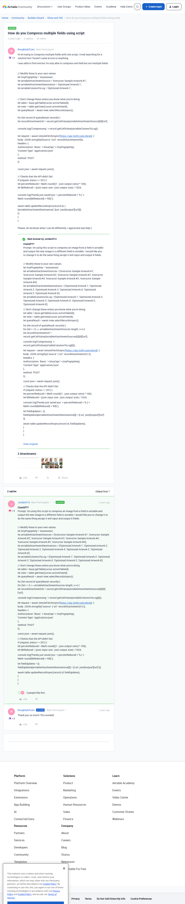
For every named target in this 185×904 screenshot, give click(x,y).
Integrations (21, 790)
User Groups (64, 6)
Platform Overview (25, 783)
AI (15, 812)
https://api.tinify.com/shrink (76, 136)
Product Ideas (82, 6)
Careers (66, 840)
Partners (19, 833)
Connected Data (24, 819)
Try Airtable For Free (73, 869)
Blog (64, 847)
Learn (116, 776)
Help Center (126, 6)
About (65, 833)
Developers (21, 847)
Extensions (21, 797)
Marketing (69, 790)
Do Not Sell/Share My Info (111, 898)
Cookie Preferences (141, 898)
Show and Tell (55, 17)
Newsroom (68, 862)
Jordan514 (24, 502)
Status (65, 854)
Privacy (75, 898)
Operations (70, 797)
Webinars (118, 819)
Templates (20, 862)
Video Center (120, 797)
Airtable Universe (24, 869)
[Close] (64, 878)
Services (19, 840)
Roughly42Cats (26, 49)
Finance (68, 819)
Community (18, 17)
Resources (20, 826)
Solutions (69, 776)
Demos (116, 805)
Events (98, 6)
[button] (153, 6)
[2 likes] (31, 693)
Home (5, 17)
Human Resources (74, 805)
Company (67, 826)
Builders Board (36, 17)
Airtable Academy (123, 783)
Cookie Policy (49, 893)
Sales (66, 812)
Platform (19, 776)
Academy (111, 6)
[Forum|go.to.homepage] (17, 6)
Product (68, 783)
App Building (22, 805)
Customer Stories (123, 812)
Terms (88, 898)
